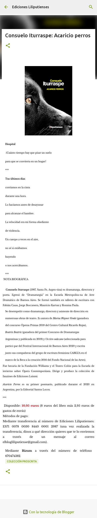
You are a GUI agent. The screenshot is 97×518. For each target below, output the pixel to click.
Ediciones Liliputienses (30, 7)
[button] (7, 46)
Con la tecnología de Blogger (48, 512)
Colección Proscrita (22, 461)
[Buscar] (91, 7)
